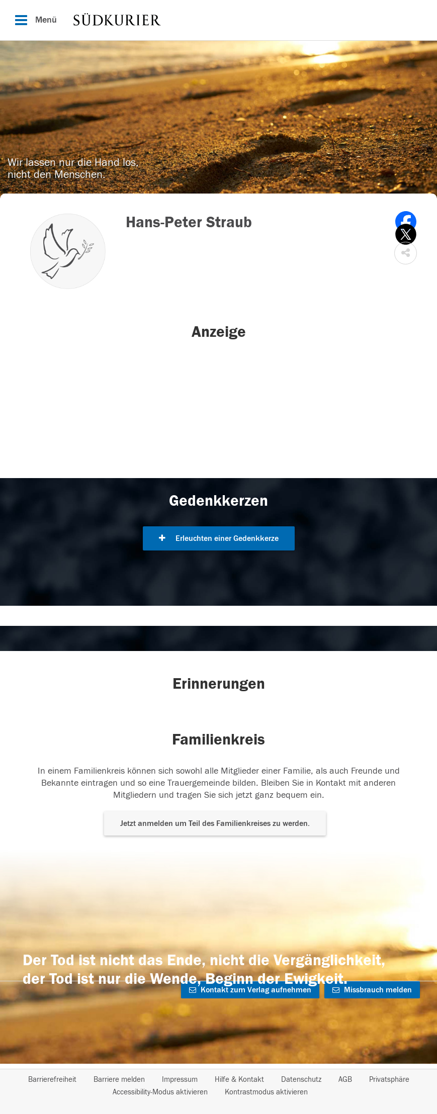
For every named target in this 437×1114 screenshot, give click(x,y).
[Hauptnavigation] (218, 20)
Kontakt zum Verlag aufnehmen (250, 989)
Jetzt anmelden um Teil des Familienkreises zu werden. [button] (215, 823)
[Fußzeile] (218, 1085)
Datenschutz (301, 1079)
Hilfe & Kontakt (239, 1079)
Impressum (180, 1079)
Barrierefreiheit (52, 1079)
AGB (345, 1079)
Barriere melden (119, 1079)
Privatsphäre (389, 1079)
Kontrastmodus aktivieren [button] (266, 1092)
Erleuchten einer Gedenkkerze (219, 538)
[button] (405, 253)
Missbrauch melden (372, 989)
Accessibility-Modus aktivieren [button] (160, 1092)
